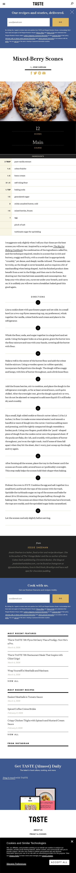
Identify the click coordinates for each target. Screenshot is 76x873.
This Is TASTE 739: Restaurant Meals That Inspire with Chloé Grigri (35, 656)
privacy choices (47, 856)
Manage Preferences (16, 864)
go (60, 22)
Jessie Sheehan (39, 67)
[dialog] (38, 855)
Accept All (59, 862)
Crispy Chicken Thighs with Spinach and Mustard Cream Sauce (36, 722)
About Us (38, 830)
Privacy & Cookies (38, 834)
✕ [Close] (72, 841)
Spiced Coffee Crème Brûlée (22, 708)
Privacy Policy (14, 856)
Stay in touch (9, 777)
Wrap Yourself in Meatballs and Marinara (28, 670)
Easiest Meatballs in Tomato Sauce (25, 696)
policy (7, 41)
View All (13, 681)
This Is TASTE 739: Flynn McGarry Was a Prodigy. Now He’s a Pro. (38, 641)
